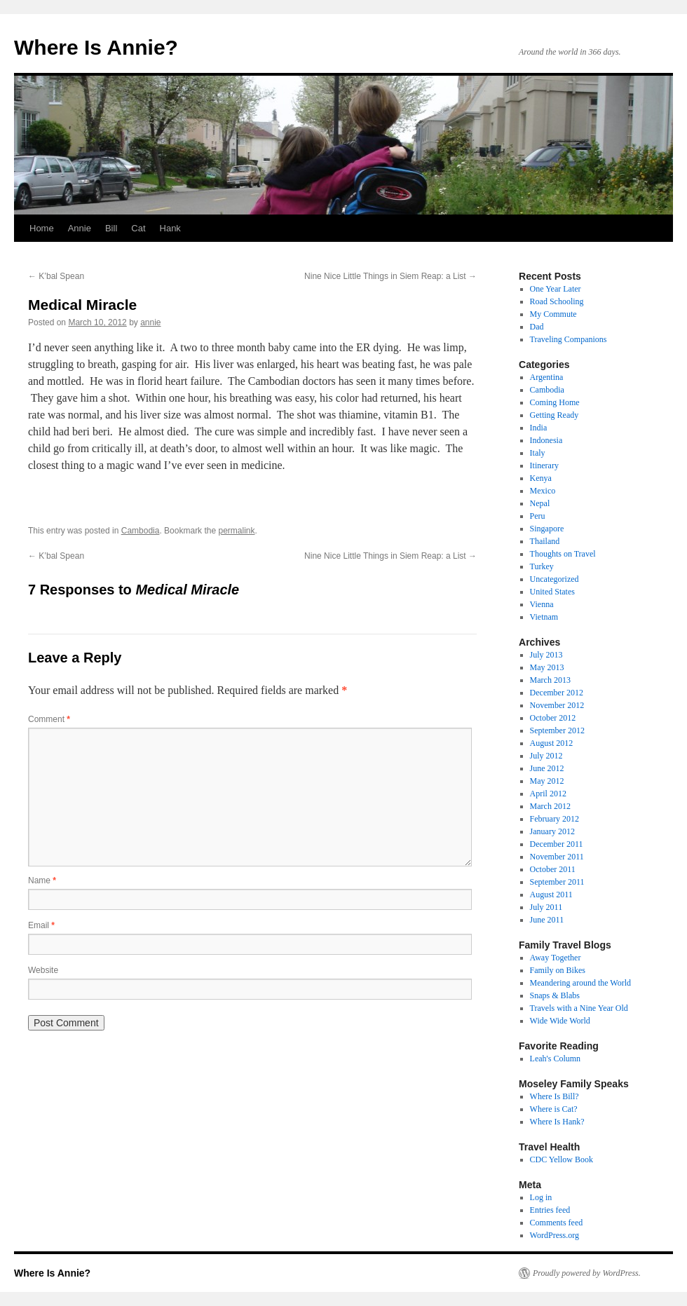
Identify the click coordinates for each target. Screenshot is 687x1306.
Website (43, 970)
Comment (49, 719)
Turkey (542, 566)
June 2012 (547, 768)
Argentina (547, 377)
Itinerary (544, 465)
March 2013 (550, 680)
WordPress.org (554, 1235)
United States (552, 592)
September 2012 (557, 730)
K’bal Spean (56, 276)
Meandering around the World (580, 983)
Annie (79, 228)
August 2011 (551, 894)
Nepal (540, 503)
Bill (111, 228)
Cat (138, 228)
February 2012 (554, 819)
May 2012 (547, 781)
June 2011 (547, 920)
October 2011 (553, 869)
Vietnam (544, 617)
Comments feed (556, 1222)
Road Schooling (557, 301)
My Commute (553, 314)
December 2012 (556, 693)
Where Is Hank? (557, 1122)
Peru (537, 516)
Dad (537, 327)
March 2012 (550, 806)
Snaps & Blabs (555, 995)
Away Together (555, 958)
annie (150, 322)
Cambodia (140, 531)
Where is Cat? (554, 1109)
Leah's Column (555, 1058)
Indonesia (546, 440)
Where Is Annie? (96, 47)
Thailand (545, 541)
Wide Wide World (560, 1021)
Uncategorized (554, 579)
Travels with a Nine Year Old (579, 1008)
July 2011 (546, 907)
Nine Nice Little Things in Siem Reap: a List (390, 276)
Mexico (543, 491)
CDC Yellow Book (561, 1159)
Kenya (541, 478)
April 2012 (548, 793)
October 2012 (553, 718)
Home (41, 228)
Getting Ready (554, 415)
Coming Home (555, 402)
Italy (537, 453)
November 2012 (557, 705)
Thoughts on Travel (563, 554)
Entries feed (550, 1210)
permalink (236, 531)
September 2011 (557, 882)
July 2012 (546, 756)
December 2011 (556, 844)
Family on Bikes (557, 970)
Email (41, 925)
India (538, 428)
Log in (541, 1197)
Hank (170, 228)
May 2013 (547, 667)
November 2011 (557, 857)
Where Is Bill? (554, 1096)
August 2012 (551, 743)
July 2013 (546, 655)
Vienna (542, 604)
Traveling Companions (568, 339)
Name (42, 880)
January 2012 (552, 831)
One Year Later (555, 289)
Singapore (547, 528)
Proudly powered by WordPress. (587, 1273)
